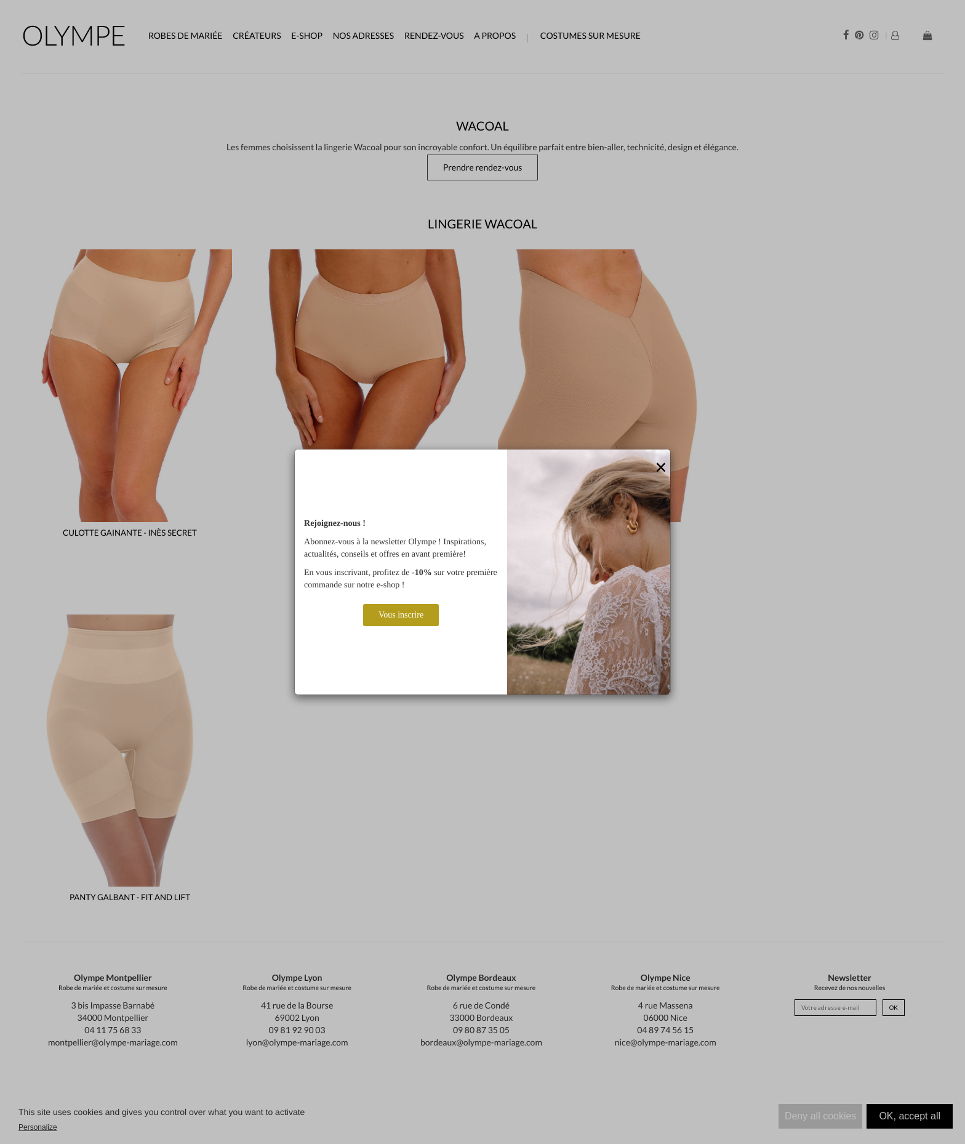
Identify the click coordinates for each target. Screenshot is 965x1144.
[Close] (661, 468)
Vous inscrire (400, 614)
